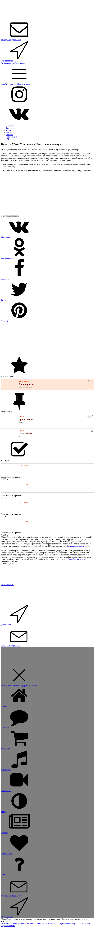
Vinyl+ (8, 132)
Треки (8, 130)
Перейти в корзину (9, 84)
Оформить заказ (23, 84)
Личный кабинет (8, 63)
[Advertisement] (47, 339)
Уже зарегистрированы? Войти (24, 685)
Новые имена (11, 137)
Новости (9, 135)
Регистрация (20, 63)
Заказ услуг (10, 128)
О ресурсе (10, 126)
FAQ (8, 139)
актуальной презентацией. (79, 546)
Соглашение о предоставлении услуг (63, 923)
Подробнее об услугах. (77, 559)
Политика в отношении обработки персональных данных (24, 923)
